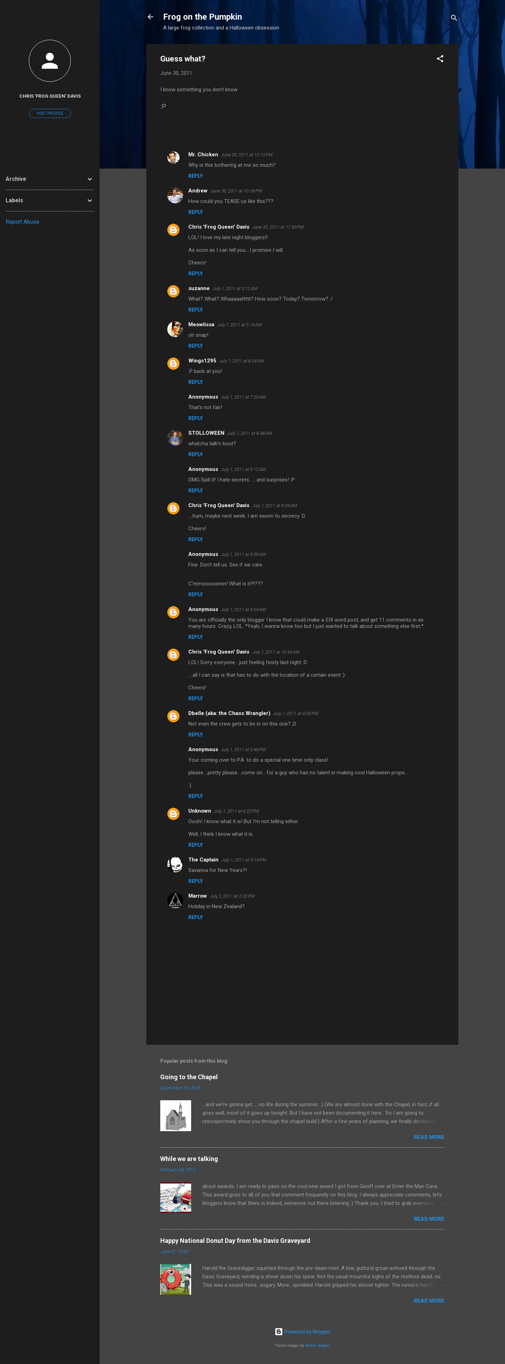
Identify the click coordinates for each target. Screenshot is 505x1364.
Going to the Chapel (189, 1077)
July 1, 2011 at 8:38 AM (249, 433)
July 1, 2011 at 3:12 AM (235, 288)
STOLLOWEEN (206, 433)
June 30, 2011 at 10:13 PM (246, 154)
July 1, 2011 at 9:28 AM (274, 505)
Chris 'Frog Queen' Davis (218, 227)
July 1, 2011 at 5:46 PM (243, 749)
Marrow (197, 896)
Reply (195, 176)
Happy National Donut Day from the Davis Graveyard (235, 1240)
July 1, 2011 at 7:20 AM (243, 397)
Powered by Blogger (302, 1332)
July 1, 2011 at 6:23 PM (236, 811)
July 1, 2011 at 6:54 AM (241, 360)
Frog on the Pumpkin (202, 17)
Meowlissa (201, 324)
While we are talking (189, 1158)
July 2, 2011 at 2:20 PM (232, 896)
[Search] (454, 19)
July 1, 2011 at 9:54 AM (243, 609)
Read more (429, 1137)
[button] (440, 59)
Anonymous (203, 609)
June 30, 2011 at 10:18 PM (236, 191)
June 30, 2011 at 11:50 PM (278, 227)
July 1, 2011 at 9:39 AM (243, 554)
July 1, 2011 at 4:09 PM (295, 713)
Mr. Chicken (203, 154)
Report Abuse (22, 221)
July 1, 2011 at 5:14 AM (239, 324)
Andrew (198, 191)
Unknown (199, 811)
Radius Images (317, 1345)
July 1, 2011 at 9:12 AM (243, 469)
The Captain (203, 860)
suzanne (199, 288)
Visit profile (49, 113)
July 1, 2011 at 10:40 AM (275, 652)
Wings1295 (202, 361)
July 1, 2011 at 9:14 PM (243, 860)
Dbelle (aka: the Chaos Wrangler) (229, 713)
